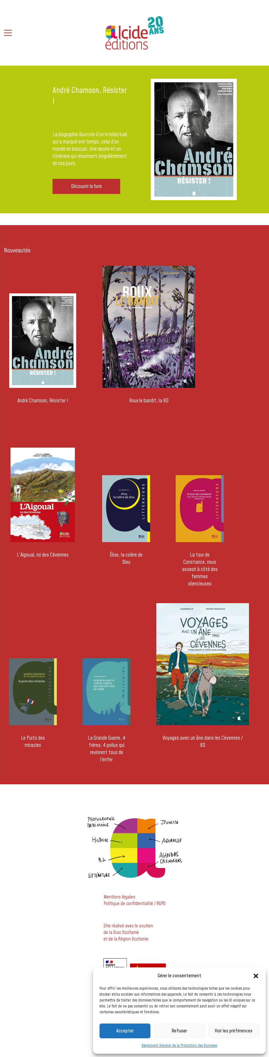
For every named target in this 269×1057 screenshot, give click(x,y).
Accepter (125, 1030)
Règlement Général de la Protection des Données (179, 1045)
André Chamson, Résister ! (42, 400)
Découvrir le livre (86, 186)
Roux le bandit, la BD (148, 400)
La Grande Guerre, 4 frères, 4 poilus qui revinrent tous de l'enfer (106, 748)
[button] (256, 976)
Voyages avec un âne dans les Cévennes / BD (203, 741)
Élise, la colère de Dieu (126, 558)
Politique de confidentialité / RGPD (135, 903)
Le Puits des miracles (33, 741)
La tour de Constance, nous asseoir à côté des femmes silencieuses (200, 569)
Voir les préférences (234, 1030)
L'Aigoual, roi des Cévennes (43, 555)
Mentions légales (119, 897)
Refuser (179, 1030)
